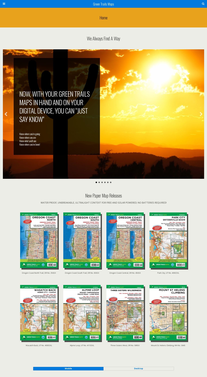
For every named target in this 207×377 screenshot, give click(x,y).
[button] (6, 114)
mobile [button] (68, 368)
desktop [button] (138, 368)
